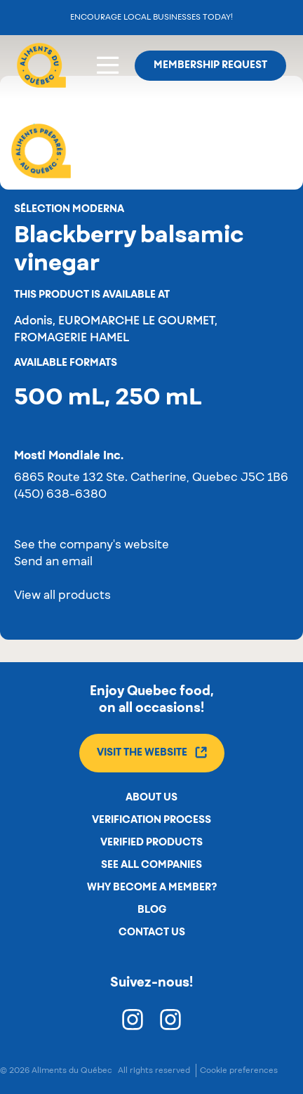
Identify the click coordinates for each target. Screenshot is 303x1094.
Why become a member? (152, 887)
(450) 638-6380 (60, 495)
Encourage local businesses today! (151, 17)
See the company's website (91, 545)
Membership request (210, 65)
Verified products (151, 843)
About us (151, 798)
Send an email (53, 562)
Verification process (151, 820)
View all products (62, 596)
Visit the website (152, 752)
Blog (151, 910)
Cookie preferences (239, 1070)
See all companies (151, 865)
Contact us (152, 932)
